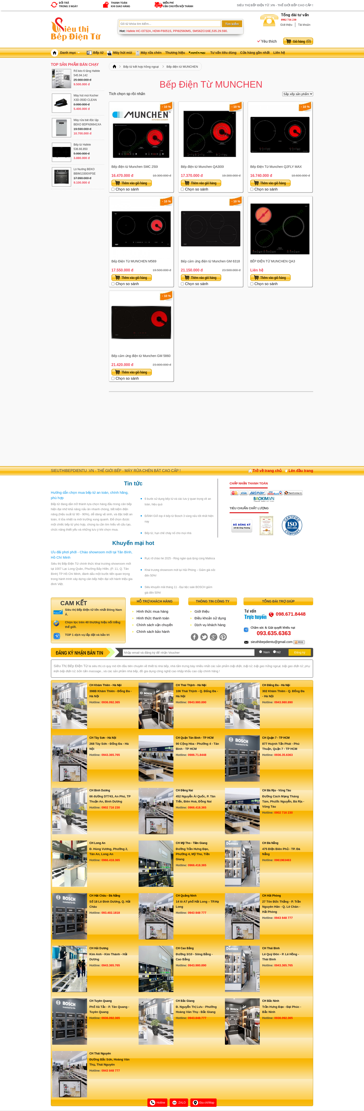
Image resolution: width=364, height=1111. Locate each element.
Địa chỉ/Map (203, 1102)
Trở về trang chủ (267, 471)
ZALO (178, 1102)
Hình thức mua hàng (152, 611)
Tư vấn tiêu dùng (223, 52)
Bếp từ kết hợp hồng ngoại (141, 66)
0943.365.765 (110, 755)
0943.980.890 (197, 702)
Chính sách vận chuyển (154, 625)
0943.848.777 (197, 1018)
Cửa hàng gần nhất (255, 52)
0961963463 (282, 860)
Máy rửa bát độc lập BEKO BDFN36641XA (87, 122)
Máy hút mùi (122, 52)
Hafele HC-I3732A (139, 31)
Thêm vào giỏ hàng (131, 183)
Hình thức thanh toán (152, 618)
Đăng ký (299, 652)
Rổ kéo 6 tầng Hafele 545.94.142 (87, 73)
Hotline (157, 1102)
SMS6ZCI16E (201, 31)
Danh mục (70, 52)
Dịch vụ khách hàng (210, 625)
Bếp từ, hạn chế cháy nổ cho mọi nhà (168, 533)
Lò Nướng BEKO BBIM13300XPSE (85, 171)
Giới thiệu (286, 24)
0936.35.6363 (283, 755)
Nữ (278, 652)
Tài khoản (304, 24)
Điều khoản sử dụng (210, 618)
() (308, 41)
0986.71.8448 (197, 755)
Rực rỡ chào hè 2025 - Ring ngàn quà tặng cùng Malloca (180, 558)
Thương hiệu (175, 52)
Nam (266, 652)
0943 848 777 (197, 912)
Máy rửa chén (151, 52)
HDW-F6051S (162, 31)
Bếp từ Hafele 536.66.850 (82, 147)
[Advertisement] (211, 429)
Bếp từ (98, 52)
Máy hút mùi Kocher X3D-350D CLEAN (86, 98)
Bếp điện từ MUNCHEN (182, 66)
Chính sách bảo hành (152, 631)
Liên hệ (279, 52)
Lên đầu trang (301, 471)
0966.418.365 (197, 807)
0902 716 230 (288, 19)
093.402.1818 (110, 912)
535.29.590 (219, 31)
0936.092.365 (110, 702)
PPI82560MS (182, 31)
